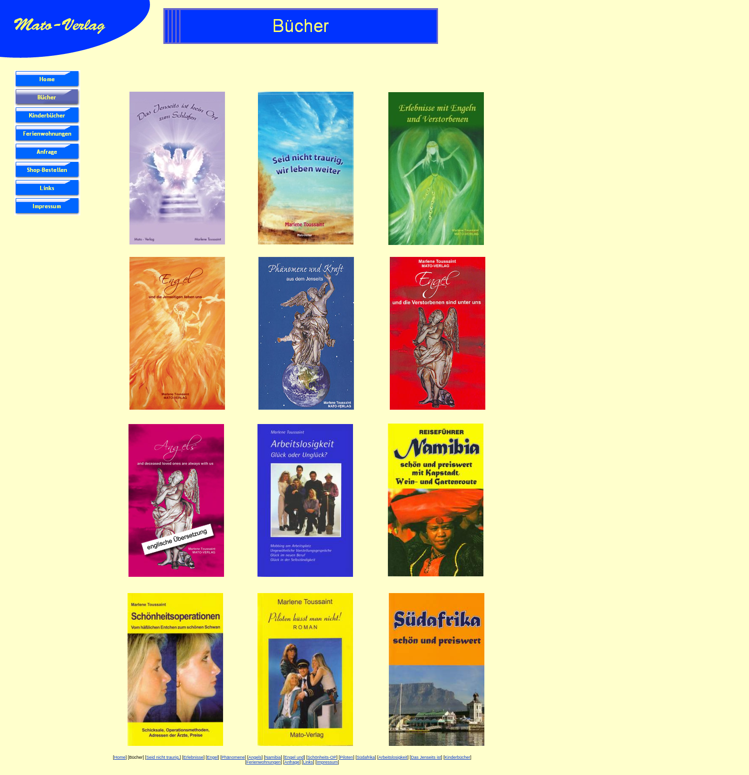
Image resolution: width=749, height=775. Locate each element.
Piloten (346, 757)
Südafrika (366, 757)
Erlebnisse (193, 757)
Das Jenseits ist (426, 757)
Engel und (294, 757)
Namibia (273, 757)
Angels (255, 757)
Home (120, 757)
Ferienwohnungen (263, 762)
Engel (212, 757)
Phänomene (233, 757)
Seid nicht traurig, (163, 757)
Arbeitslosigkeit (392, 757)
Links (308, 762)
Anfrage (292, 762)
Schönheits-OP (322, 757)
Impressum (327, 762)
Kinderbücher (458, 757)
